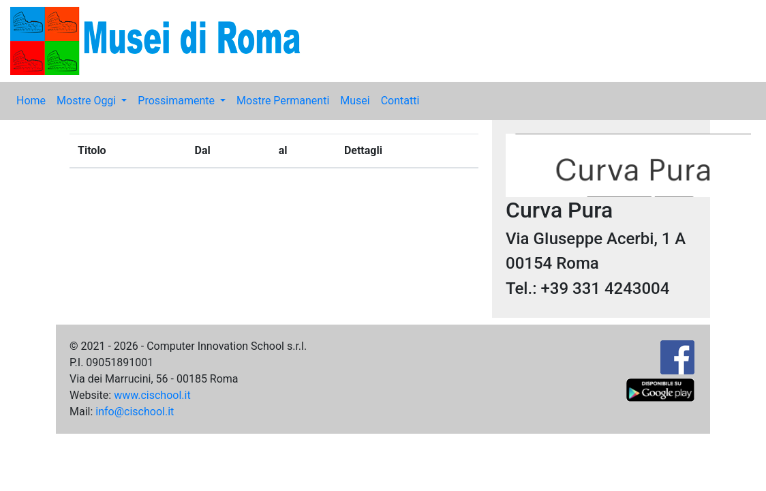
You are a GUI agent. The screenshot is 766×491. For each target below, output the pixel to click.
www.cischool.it (152, 395)
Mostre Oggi (88, 100)
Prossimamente (177, 100)
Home (31, 100)
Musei (354, 100)
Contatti (400, 100)
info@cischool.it (134, 411)
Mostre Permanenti (282, 100)
